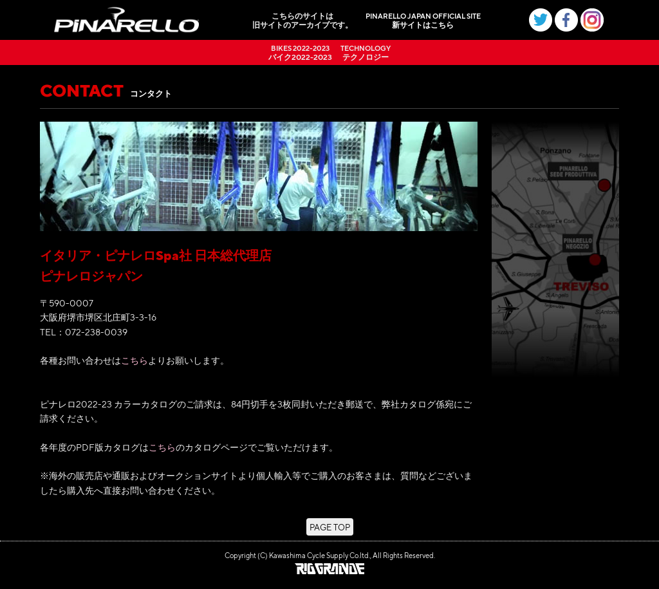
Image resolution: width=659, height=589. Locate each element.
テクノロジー (365, 52)
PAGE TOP (330, 526)
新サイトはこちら (423, 20)
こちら (134, 360)
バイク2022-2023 (300, 52)
